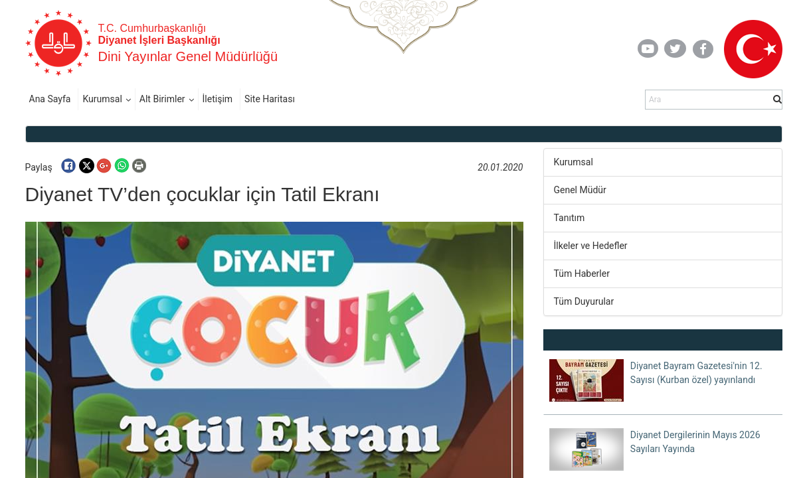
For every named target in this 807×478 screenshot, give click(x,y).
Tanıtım (569, 217)
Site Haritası (269, 99)
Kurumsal (102, 99)
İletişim (218, 99)
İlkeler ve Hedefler (591, 245)
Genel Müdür (580, 190)
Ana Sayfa (50, 99)
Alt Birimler (162, 99)
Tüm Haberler (582, 273)
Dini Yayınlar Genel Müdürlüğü (188, 56)
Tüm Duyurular (584, 301)
